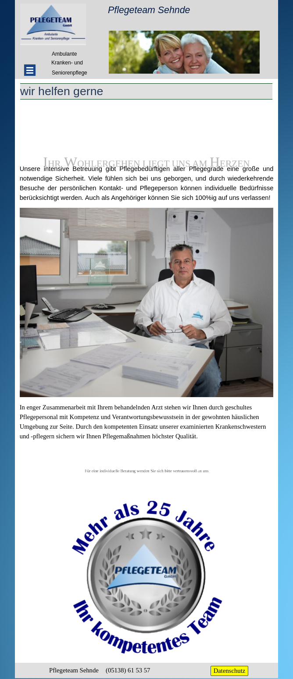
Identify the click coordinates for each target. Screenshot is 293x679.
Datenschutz (229, 670)
